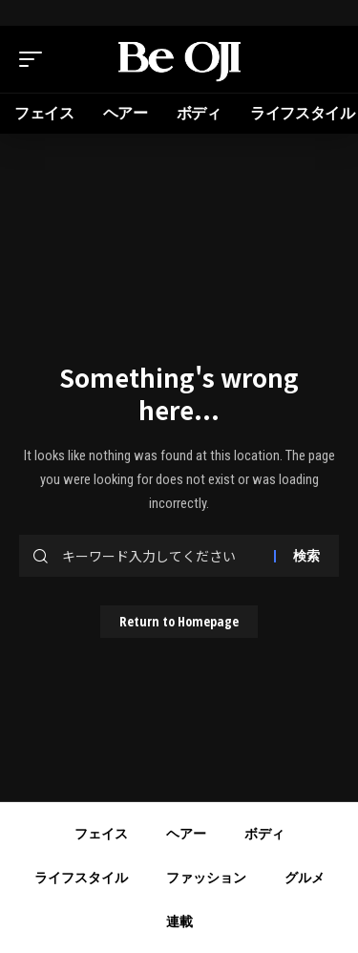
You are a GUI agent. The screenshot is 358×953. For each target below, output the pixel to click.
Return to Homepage (179, 621)
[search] (324, 59)
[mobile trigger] (35, 59)
